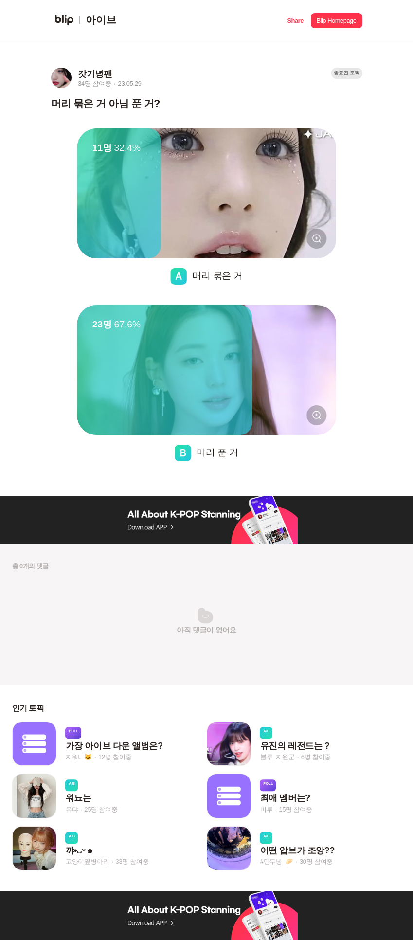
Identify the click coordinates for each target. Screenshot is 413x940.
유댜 (72, 809)
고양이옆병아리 (87, 861)
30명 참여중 (316, 861)
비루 (266, 809)
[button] (295, 20)
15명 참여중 (295, 809)
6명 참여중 (316, 756)
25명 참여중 (100, 809)
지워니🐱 (79, 756)
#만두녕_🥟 (276, 861)
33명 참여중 (131, 861)
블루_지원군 (277, 756)
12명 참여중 (114, 756)
